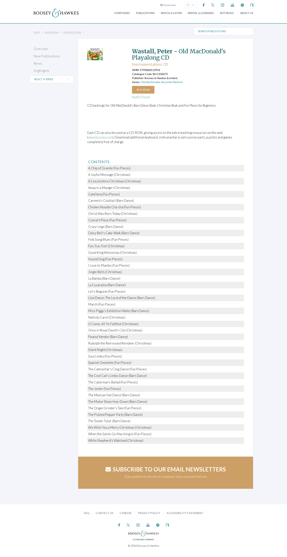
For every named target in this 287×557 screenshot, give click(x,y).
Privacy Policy (149, 513)
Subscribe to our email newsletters (165, 469)
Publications (145, 13)
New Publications (47, 56)
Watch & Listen (171, 13)
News (38, 63)
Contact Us (104, 513)
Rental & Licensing (201, 13)
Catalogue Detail (72, 32)
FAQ (86, 513)
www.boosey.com (100, 137)
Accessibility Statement (185, 513)
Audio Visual (141, 97)
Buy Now (143, 89)
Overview (41, 49)
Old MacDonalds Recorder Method (161, 82)
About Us (246, 13)
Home (37, 32)
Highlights (41, 71)
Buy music (227, 13)
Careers (126, 513)
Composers (122, 13)
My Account (168, 5)
